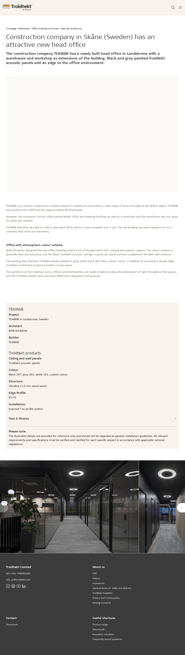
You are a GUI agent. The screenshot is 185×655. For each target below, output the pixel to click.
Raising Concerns (101, 602)
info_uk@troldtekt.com (18, 579)
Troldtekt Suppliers (102, 593)
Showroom (12, 624)
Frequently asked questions (107, 639)
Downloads (98, 629)
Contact (11, 618)
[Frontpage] (17, 7)
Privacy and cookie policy (106, 597)
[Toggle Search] (173, 7)
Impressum (98, 583)
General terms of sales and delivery (111, 588)
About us (98, 567)
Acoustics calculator (103, 634)
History (96, 578)
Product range (100, 624)
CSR (94, 573)
